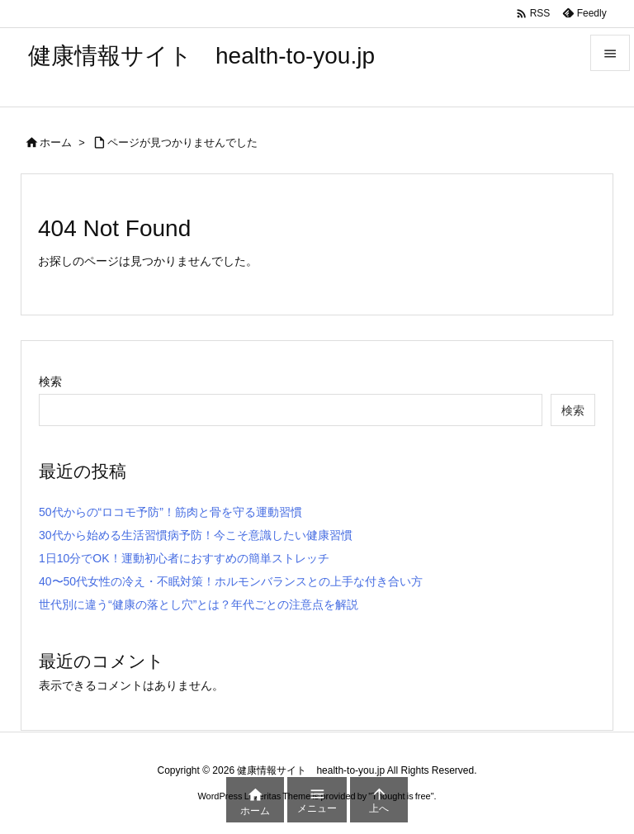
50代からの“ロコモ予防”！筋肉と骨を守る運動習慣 (170, 512)
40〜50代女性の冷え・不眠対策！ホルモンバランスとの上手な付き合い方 (231, 581)
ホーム (56, 142)
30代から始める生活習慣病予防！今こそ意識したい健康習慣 (195, 535)
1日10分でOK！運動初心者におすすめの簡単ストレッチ (184, 558)
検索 (50, 381)
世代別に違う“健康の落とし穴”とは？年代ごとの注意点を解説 (198, 604)
